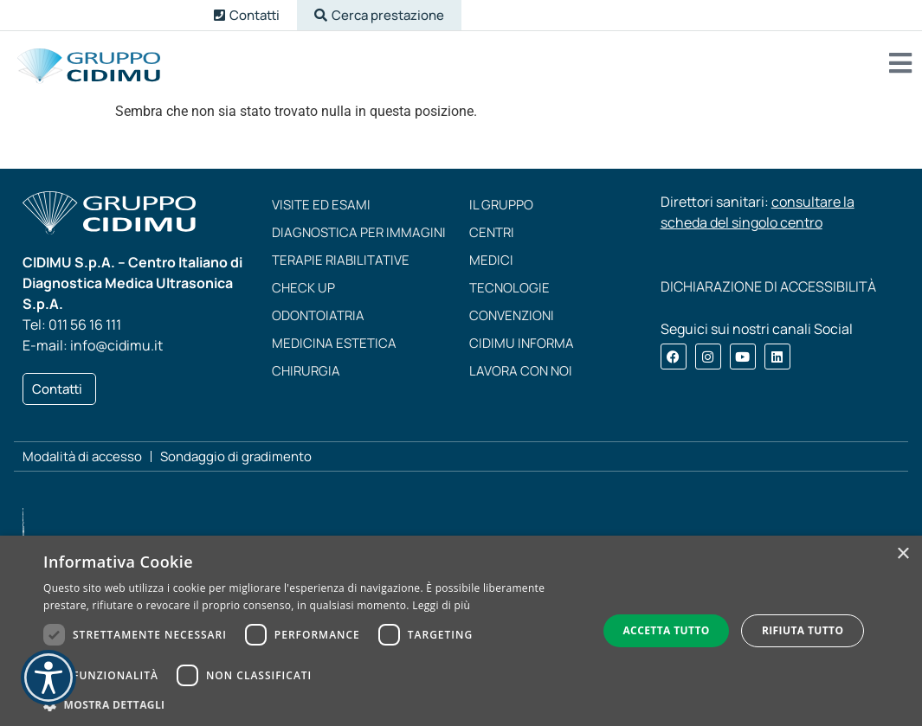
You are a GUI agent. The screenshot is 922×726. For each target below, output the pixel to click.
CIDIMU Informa (521, 343)
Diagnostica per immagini (359, 232)
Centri (491, 232)
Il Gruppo (501, 205)
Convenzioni (511, 315)
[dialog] (461, 631)
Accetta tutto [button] (665, 630)
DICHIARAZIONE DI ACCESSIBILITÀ (768, 286)
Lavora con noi (520, 371)
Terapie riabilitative (340, 260)
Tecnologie (509, 288)
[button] (379, 15)
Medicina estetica (334, 343)
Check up (303, 288)
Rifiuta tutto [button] (803, 630)
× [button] (902, 554)
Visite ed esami (321, 205)
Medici (491, 260)
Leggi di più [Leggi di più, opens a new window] (441, 605)
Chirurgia (306, 371)
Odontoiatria (318, 315)
